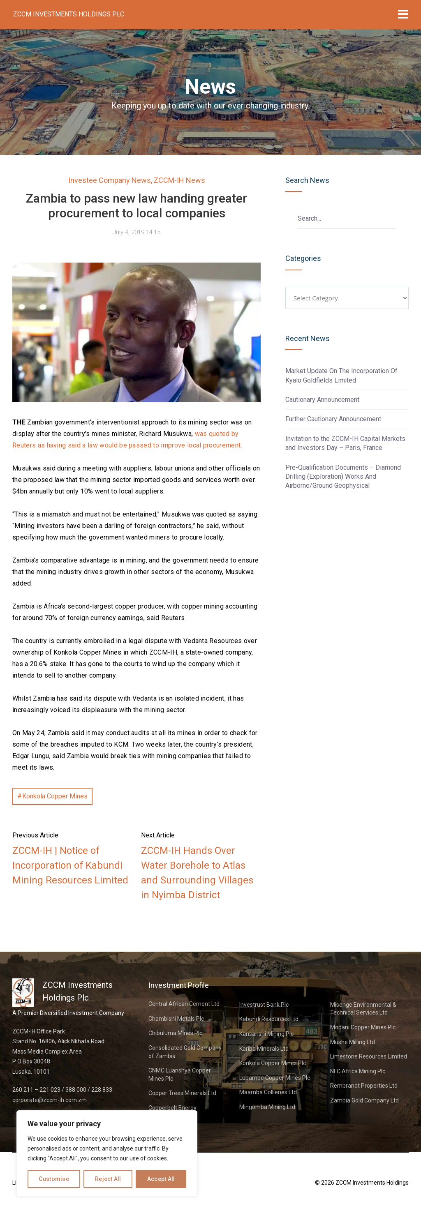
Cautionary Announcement (322, 400)
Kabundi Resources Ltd (268, 1019)
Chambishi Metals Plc (176, 1018)
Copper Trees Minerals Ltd (182, 1093)
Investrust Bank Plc (264, 1004)
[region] (106, 1153)
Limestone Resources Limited (368, 1056)
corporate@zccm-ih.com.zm (49, 1100)
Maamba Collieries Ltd (268, 1092)
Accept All (161, 1179)
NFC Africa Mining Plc (357, 1071)
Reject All (108, 1179)
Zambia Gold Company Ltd (364, 1100)
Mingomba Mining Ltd (267, 1107)
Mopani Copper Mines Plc (363, 1027)
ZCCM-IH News (179, 180)
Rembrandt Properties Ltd (364, 1085)
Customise (54, 1179)
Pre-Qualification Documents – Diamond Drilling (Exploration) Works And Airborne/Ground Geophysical (343, 477)
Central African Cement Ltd (184, 1004)
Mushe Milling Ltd (352, 1042)
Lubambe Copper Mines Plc (274, 1078)
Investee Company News (109, 180)
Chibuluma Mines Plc (175, 1033)
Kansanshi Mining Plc (266, 1034)
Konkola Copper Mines (55, 796)
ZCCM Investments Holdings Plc (68, 14)
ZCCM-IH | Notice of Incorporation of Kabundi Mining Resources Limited (70, 865)
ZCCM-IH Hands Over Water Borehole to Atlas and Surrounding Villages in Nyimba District (197, 873)
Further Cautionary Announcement (333, 419)
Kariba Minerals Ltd (264, 1048)
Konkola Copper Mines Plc (272, 1063)
